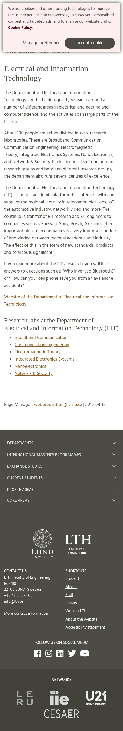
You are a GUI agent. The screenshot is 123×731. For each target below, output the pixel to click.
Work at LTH (76, 611)
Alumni (71, 587)
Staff (69, 595)
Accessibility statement (85, 627)
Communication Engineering (42, 345)
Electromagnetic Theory (38, 352)
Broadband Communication (41, 337)
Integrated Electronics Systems (44, 359)
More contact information (26, 613)
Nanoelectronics (30, 366)
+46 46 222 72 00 (18, 596)
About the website (81, 619)
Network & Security (34, 373)
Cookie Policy (20, 28)
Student (72, 579)
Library (71, 603)
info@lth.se (13, 601)
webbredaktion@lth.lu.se (58, 404)
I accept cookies (89, 43)
